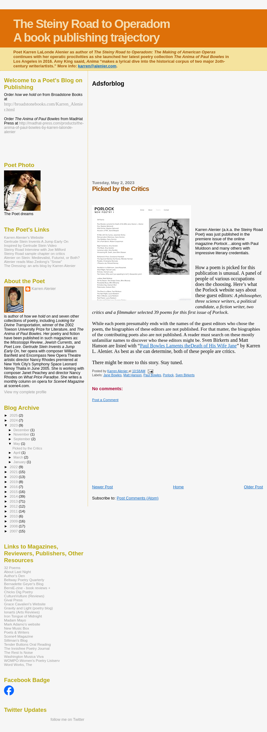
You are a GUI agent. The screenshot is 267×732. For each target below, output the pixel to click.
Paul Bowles (152, 375)
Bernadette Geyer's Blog (23, 584)
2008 (14, 526)
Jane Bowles (112, 375)
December (22, 430)
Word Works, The (18, 664)
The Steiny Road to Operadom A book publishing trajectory (91, 30)
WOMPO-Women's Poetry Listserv (32, 660)
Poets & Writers (16, 632)
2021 (14, 472)
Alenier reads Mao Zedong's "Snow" (33, 262)
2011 (14, 511)
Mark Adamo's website (22, 624)
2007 (14, 531)
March (19, 457)
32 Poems (12, 568)
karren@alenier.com (97, 66)
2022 (14, 467)
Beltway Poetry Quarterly (24, 580)
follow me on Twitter (67, 719)
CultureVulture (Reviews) (24, 596)
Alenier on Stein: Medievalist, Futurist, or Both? (42, 257)
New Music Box (16, 628)
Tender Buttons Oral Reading (27, 644)
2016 (14, 487)
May (17, 443)
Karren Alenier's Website (24, 237)
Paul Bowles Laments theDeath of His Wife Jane (188, 345)
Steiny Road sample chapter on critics (34, 253)
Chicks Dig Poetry (18, 592)
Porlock (168, 375)
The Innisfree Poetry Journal (27, 648)
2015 (14, 492)
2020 (14, 477)
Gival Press (13, 600)
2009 (14, 521)
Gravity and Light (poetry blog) (28, 608)
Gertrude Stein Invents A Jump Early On (36, 241)
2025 (14, 415)
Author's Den (14, 576)
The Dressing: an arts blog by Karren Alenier (40, 266)
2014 (14, 496)
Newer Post (102, 487)
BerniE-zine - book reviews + (27, 588)
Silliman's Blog (16, 640)
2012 (14, 506)
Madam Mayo (15, 620)
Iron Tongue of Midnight (23, 616)
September (23, 439)
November (22, 434)
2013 (14, 501)
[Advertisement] (164, 132)
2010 (14, 516)
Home (178, 487)
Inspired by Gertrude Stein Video (30, 245)
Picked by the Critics (27, 448)
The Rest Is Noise (18, 652)
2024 (14, 420)
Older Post (253, 487)
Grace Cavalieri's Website (25, 604)
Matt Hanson (132, 375)
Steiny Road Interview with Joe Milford (35, 249)
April (17, 452)
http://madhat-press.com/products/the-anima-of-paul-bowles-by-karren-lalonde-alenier (44, 127)
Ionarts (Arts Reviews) (22, 612)
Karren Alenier (44, 289)
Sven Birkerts (185, 375)
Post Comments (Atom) (138, 498)
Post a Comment (105, 400)
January (20, 462)
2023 (14, 425)
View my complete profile (25, 392)
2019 (14, 482)
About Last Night (17, 572)
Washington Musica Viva (24, 656)
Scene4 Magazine (18, 636)
